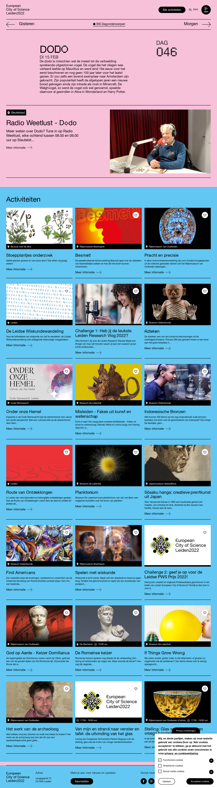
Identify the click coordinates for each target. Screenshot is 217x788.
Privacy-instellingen (186, 731)
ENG (195, 10)
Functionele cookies (173, 760)
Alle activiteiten (172, 10)
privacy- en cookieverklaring (181, 753)
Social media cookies (173, 772)
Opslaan (166, 782)
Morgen (197, 24)
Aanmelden (82, 781)
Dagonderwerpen (109, 24)
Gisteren (20, 24)
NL (190, 10)
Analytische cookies (173, 766)
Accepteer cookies (200, 782)
